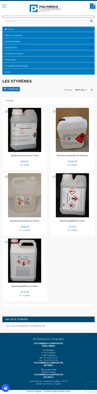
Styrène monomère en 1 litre (24, 155)
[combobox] (48, 21)
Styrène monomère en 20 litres (72, 155)
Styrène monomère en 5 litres (24, 221)
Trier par (68, 90)
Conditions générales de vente (56, 391)
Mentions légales (34, 391)
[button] (6, 112)
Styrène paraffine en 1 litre (72, 221)
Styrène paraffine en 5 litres (25, 286)
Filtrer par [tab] (12, 89)
